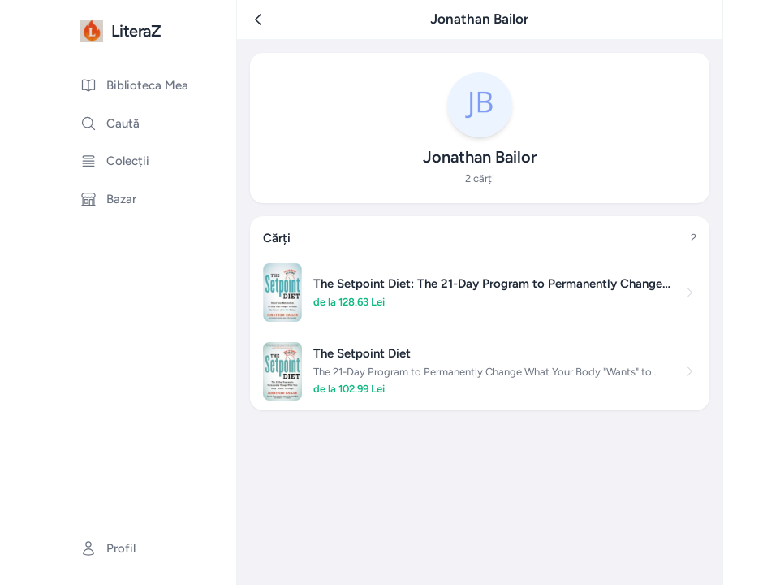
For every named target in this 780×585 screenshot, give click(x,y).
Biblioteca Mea (134, 85)
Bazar (108, 199)
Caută (110, 123)
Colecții (114, 161)
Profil (108, 548)
